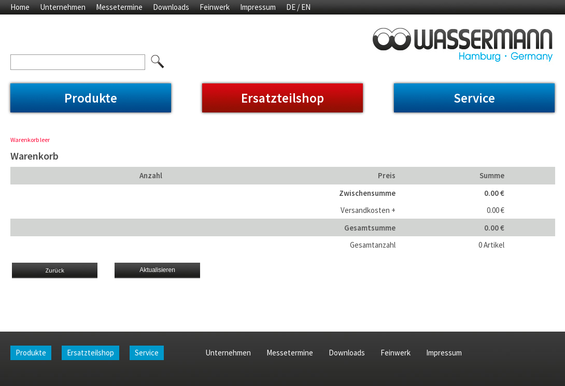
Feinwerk (215, 7)
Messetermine (119, 7)
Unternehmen (63, 7)
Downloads (171, 7)
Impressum (258, 7)
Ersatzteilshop (282, 98)
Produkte (90, 98)
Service (474, 98)
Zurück (54, 270)
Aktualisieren (157, 270)
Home (20, 7)
